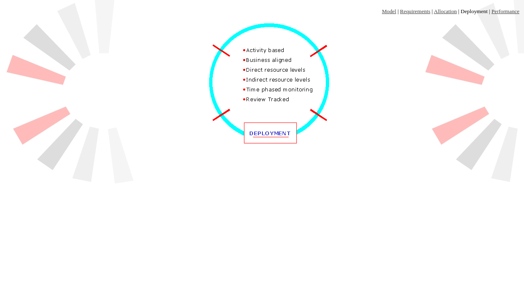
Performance (505, 11)
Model (389, 11)
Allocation (445, 11)
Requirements (415, 11)
